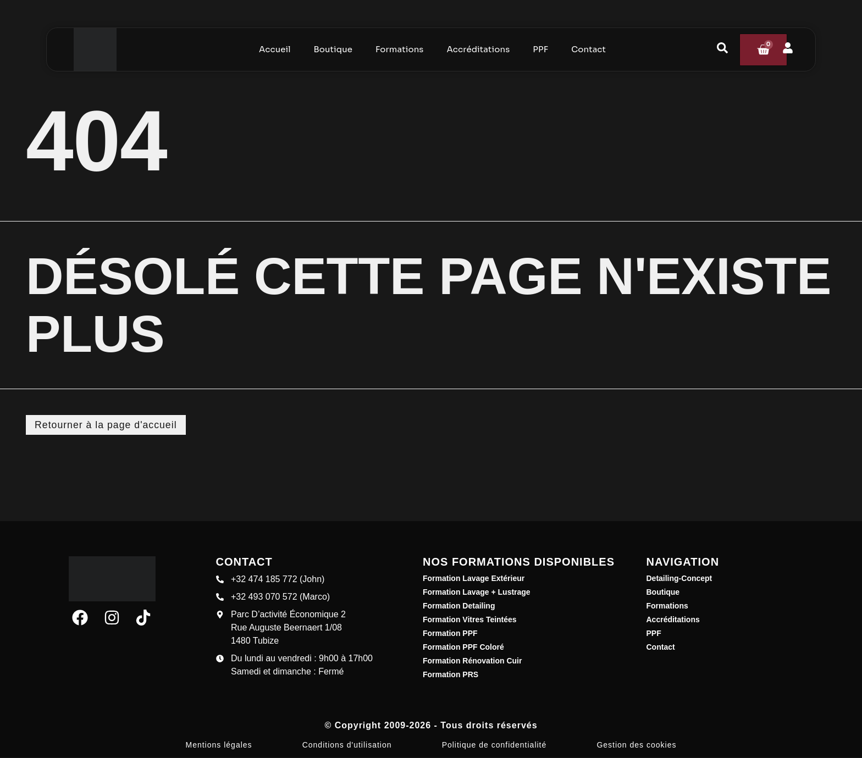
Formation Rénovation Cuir (472, 661)
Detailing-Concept (679, 578)
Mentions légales (219, 745)
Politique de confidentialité (494, 745)
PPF (653, 633)
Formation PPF (450, 633)
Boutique (663, 592)
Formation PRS (450, 675)
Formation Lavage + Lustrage (477, 592)
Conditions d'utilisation (347, 745)
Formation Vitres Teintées (470, 620)
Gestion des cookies (636, 745)
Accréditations (673, 620)
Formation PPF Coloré (463, 647)
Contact (660, 647)
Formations (667, 606)
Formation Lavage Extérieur (473, 578)
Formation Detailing (459, 606)
